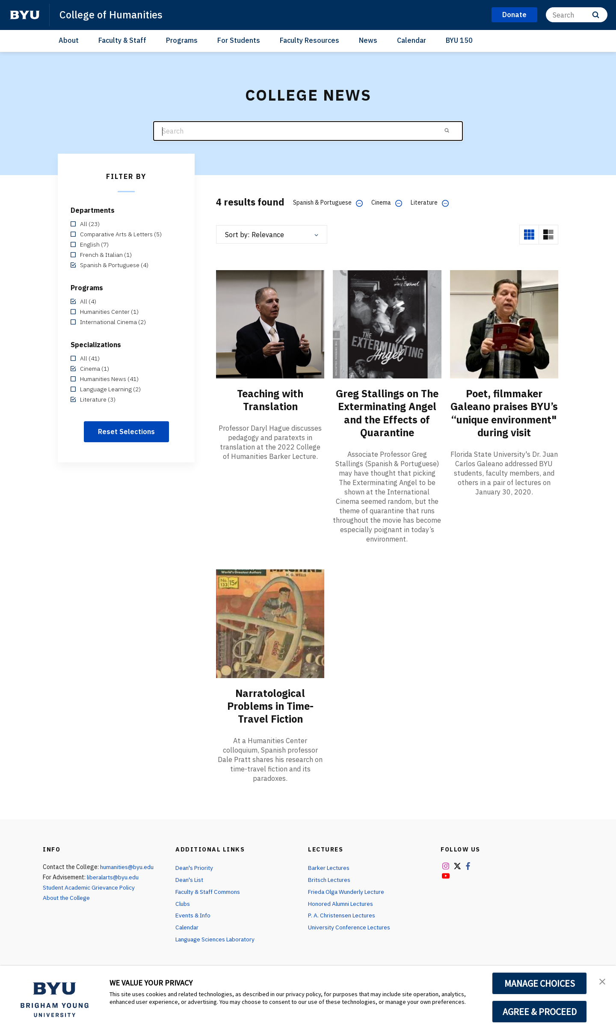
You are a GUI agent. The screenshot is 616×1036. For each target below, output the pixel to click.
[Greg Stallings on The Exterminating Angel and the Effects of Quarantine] (387, 324)
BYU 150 (459, 40)
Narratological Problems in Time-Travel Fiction (270, 705)
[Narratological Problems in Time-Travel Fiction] (270, 622)
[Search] (576, 14)
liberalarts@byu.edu (114, 876)
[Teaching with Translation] (270, 324)
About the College (67, 897)
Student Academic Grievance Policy (90, 886)
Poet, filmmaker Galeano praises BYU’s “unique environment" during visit (504, 419)
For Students (238, 40)
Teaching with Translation (270, 400)
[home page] (25, 15)
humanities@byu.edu (127, 866)
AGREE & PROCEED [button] (540, 1012)
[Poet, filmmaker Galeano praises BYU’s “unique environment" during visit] (504, 324)
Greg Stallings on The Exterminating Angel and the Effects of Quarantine (387, 413)
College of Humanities (111, 14)
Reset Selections (126, 431)
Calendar (411, 40)
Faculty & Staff (122, 40)
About (69, 40)
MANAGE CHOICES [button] (539, 983)
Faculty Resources (309, 40)
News (368, 40)
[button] (601, 981)
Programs (182, 40)
